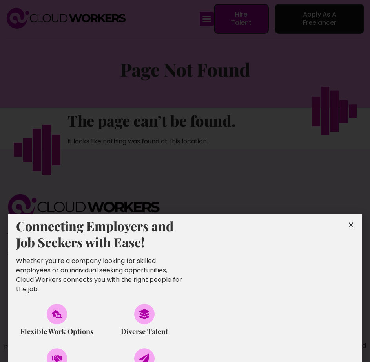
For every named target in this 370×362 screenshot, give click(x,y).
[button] (207, 19)
